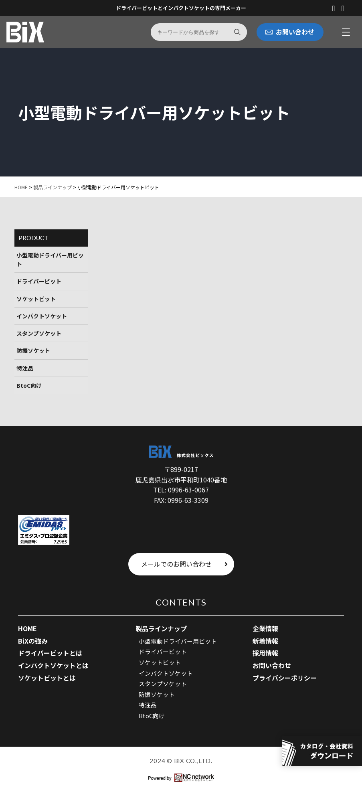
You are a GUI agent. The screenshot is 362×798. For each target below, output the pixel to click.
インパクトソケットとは (53, 665)
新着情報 (265, 641)
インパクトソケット (41, 316)
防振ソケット (33, 351)
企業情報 (265, 629)
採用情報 (265, 653)
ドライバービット (38, 281)
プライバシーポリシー (285, 678)
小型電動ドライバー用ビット (50, 259)
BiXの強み (33, 641)
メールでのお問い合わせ (184, 564)
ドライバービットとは (50, 653)
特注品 (24, 368)
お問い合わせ (272, 665)
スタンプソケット (38, 334)
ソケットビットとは (47, 678)
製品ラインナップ (52, 187)
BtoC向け (29, 386)
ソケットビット (36, 299)
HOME (21, 187)
